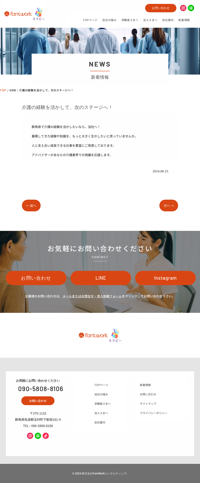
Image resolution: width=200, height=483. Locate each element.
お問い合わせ (161, 8)
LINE (101, 278)
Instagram (165, 278)
